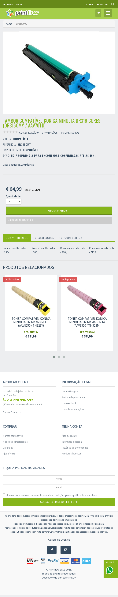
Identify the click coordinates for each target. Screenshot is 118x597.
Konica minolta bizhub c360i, (72, 252)
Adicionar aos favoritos (21, 221)
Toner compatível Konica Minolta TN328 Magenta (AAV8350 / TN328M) (87, 323)
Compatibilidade (17, 239)
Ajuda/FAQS (9, 455)
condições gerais (62, 497)
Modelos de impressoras (15, 443)
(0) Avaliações (44, 239)
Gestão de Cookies (59, 541)
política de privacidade (85, 497)
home (9, 24)
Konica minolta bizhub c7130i (101, 252)
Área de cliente (69, 437)
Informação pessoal (72, 443)
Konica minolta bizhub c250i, (15, 252)
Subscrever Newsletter (59, 504)
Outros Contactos (12, 414)
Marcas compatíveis (13, 437)
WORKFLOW (69, 579)
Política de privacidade (73, 399)
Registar (102, 4)
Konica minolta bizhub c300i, (44, 252)
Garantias (8, 449)
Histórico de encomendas (75, 449)
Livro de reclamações (73, 411)
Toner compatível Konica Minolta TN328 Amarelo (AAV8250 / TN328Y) (31, 323)
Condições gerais (70, 393)
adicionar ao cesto (59, 211)
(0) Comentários (71, 239)
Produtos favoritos (71, 455)
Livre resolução (69, 405)
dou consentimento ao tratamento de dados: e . (50, 497)
